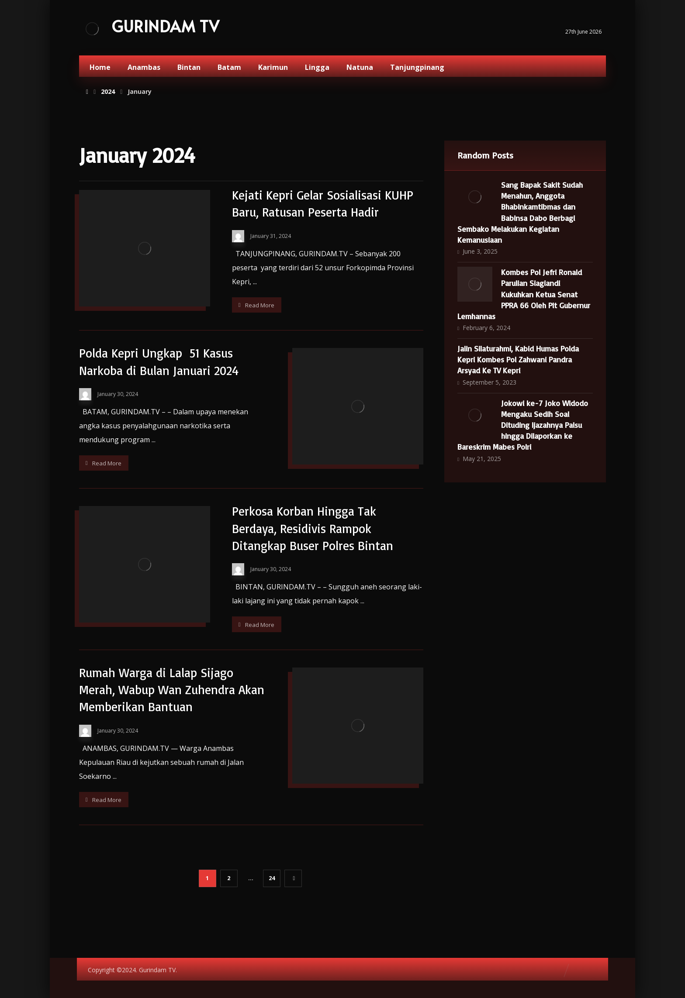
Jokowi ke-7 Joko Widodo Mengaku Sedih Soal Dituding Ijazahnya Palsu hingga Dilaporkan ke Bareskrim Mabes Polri (522, 425)
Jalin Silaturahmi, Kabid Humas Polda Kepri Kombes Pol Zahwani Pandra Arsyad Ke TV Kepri (518, 359)
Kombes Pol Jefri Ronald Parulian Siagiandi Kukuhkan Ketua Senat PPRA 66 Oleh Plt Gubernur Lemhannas (523, 294)
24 (272, 878)
